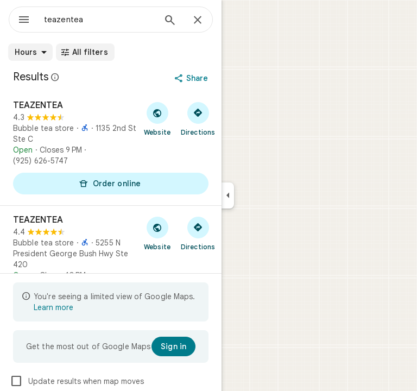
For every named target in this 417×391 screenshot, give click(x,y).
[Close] (197, 20)
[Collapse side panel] (228, 195)
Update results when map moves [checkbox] (77, 381)
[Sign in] (173, 346)
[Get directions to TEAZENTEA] (198, 118)
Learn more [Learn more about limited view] (53, 307)
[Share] (192, 78)
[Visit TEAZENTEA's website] (157, 118)
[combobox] (99, 19)
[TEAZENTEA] (111, 148)
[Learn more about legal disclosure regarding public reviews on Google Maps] (55, 77)
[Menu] (24, 21)
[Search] (170, 21)
